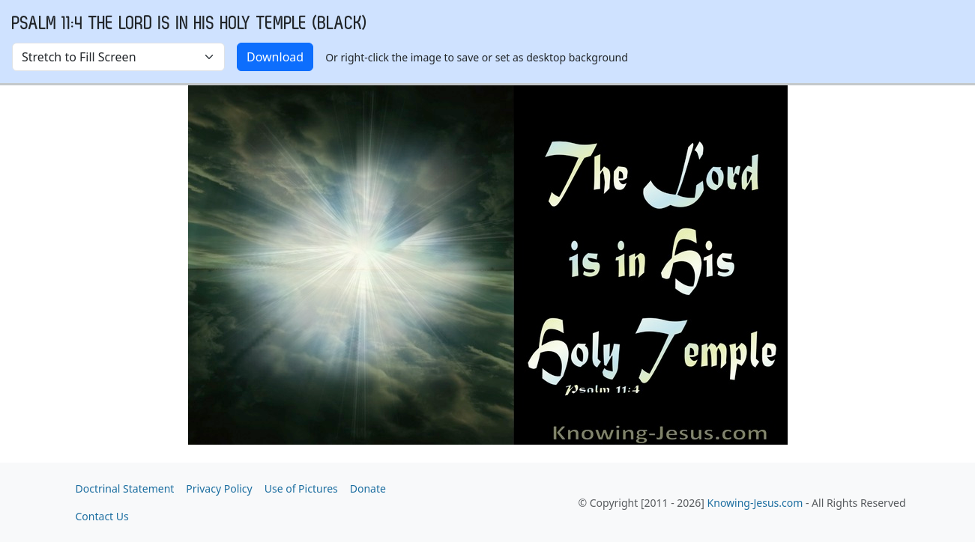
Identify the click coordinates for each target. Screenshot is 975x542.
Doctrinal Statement (125, 488)
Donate (368, 488)
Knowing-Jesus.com (755, 503)
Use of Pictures (301, 488)
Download (275, 57)
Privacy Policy (219, 488)
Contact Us (102, 516)
